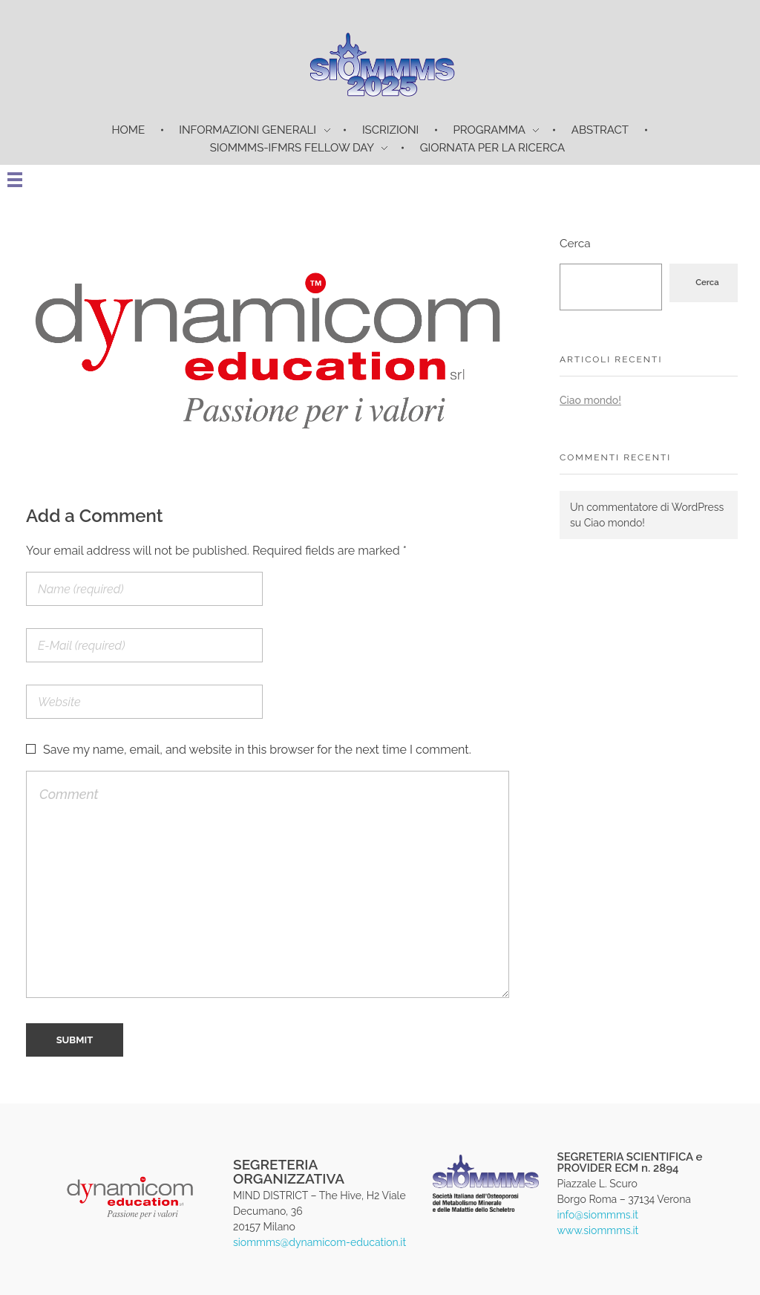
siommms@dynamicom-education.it (319, 1242)
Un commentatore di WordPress (647, 507)
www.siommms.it (597, 1230)
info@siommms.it (597, 1215)
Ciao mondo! (590, 400)
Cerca (575, 243)
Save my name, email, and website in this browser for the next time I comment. (257, 750)
